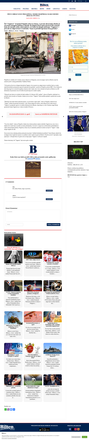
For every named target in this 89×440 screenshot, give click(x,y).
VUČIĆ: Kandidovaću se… (52, 386)
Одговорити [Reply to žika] (49, 190)
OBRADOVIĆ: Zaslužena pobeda (13, 387)
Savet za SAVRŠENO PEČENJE (46, 114)
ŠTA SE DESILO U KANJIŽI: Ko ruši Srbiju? (14, 248)
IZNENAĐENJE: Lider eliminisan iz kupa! (33, 387)
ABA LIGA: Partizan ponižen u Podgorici (33, 293)
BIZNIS (42, 8)
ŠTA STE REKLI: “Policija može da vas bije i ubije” (33, 356)
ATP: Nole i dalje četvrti (33, 259)
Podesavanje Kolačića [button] (76, 436)
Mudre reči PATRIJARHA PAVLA (13, 265)
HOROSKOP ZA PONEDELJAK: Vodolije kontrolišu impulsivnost (52, 325)
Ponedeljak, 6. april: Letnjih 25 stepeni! (13, 355)
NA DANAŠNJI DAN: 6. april (19, 114)
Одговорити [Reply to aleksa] (49, 199)
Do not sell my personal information (9, 438)
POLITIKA (26, 8)
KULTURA (73, 8)
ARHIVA (35, 18)
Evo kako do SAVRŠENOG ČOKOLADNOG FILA (52, 293)
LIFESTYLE (56, 8)
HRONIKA (34, 8)
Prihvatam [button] (84, 436)
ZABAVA (64, 8)
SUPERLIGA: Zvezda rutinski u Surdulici (52, 263)
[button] (2, 116)
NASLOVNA (16, 8)
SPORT (48, 8)
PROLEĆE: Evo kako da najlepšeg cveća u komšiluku (13, 327)
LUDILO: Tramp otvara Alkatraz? (52, 355)
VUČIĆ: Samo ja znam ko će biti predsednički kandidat (13, 294)
